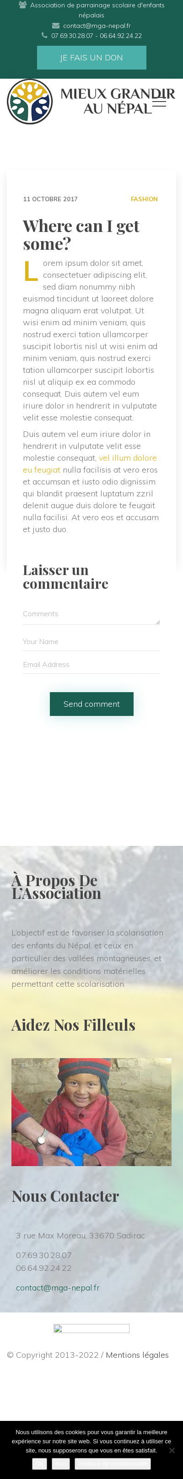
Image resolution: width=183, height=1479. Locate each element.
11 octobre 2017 (50, 199)
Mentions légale (137, 1355)
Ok (39, 1463)
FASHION (144, 199)
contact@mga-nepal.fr (58, 1287)
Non (60, 1463)
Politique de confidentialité (112, 1463)
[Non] (171, 1450)
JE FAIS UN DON (91, 57)
